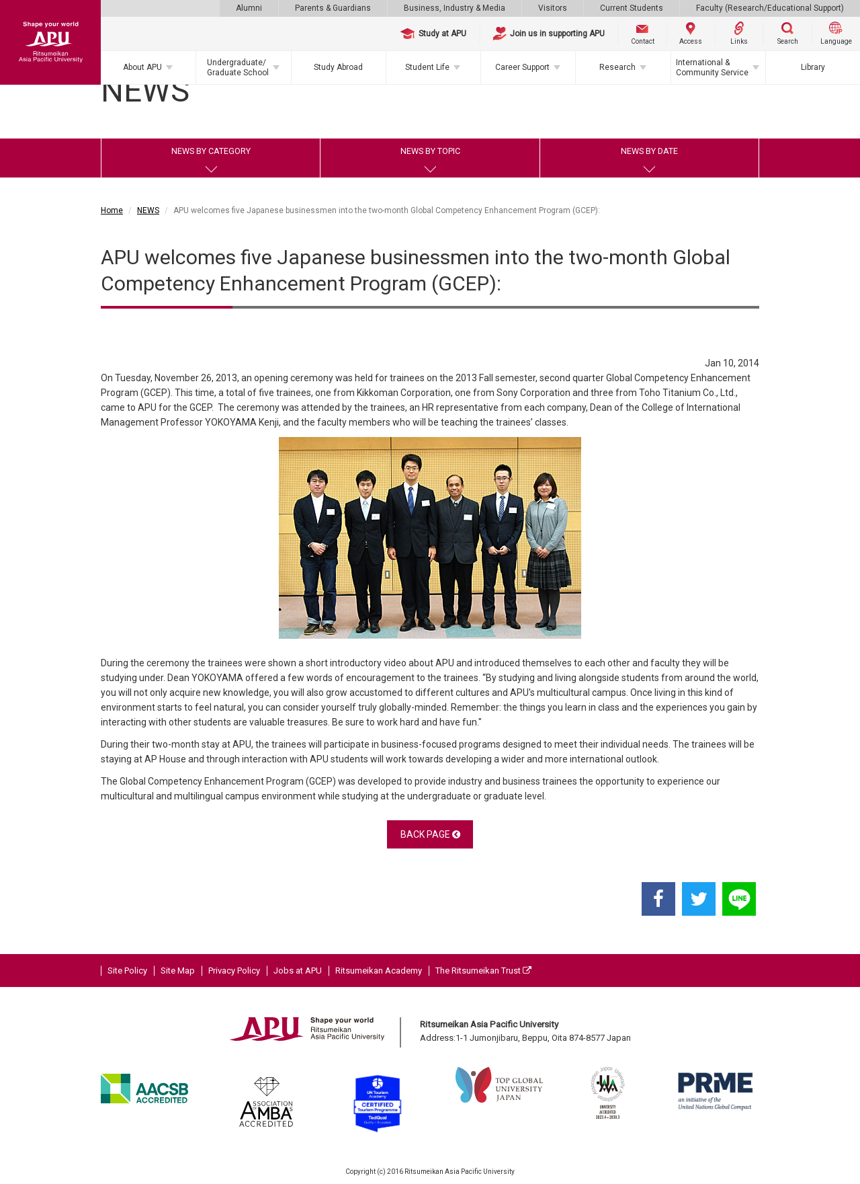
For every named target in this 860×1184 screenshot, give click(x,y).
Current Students (631, 8)
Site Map (178, 970)
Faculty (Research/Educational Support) (770, 8)
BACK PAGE (430, 834)
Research (617, 67)
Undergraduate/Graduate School (238, 67)
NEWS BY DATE (649, 151)
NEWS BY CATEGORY (211, 151)
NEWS (148, 210)
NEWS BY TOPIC (430, 151)
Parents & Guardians (333, 8)
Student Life (427, 67)
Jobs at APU (297, 970)
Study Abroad (338, 67)
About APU (142, 67)
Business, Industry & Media (454, 8)
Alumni (249, 8)
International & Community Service (712, 67)
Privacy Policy (234, 970)
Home (112, 210)
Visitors (552, 8)
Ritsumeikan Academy (378, 970)
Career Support (522, 67)
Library (813, 67)
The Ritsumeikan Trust (483, 970)
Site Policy (127, 970)
